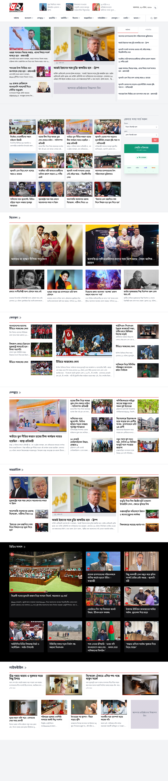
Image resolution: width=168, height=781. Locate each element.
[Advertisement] (84, 109)
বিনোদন (77, 18)
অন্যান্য (138, 18)
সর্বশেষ (16, 18)
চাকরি (127, 18)
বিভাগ (126, 124)
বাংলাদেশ (30, 18)
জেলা (125, 131)
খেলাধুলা (116, 18)
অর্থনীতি (65, 18)
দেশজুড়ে (41, 18)
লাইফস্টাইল (103, 18)
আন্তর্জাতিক (89, 18)
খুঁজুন (153, 18)
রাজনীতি (53, 18)
